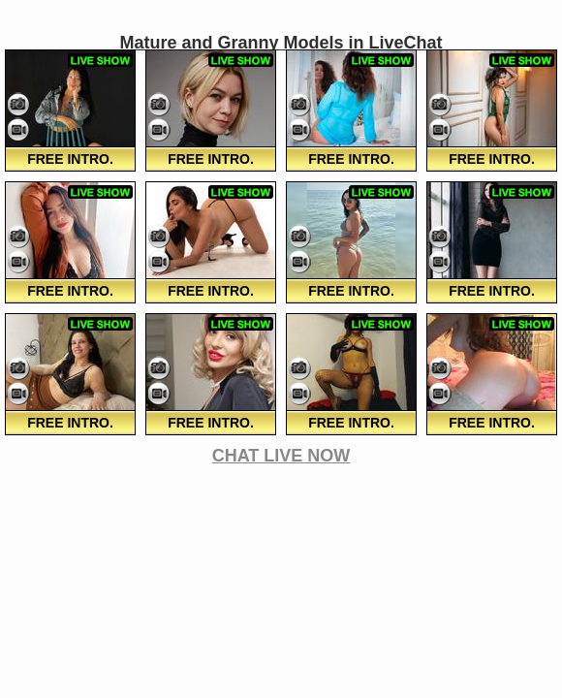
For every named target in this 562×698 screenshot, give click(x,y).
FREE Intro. (70, 159)
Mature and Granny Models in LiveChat (280, 42)
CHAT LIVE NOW (281, 455)
